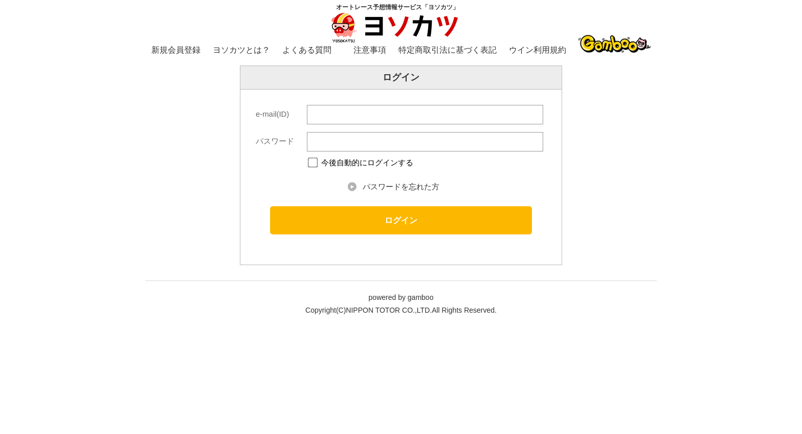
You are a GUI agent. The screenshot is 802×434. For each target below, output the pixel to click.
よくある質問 (306, 50)
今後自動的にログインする (367, 163)
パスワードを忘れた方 (401, 187)
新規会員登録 (176, 50)
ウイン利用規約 (537, 50)
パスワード (275, 141)
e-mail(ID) (272, 114)
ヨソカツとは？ (241, 50)
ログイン (401, 220)
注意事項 (369, 50)
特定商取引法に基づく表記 (447, 50)
